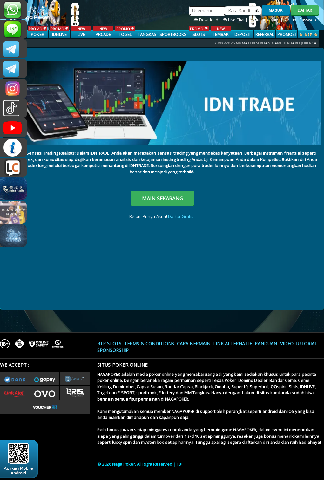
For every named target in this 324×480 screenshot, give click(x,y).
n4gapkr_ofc (13, 88)
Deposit (242, 34)
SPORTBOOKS (173, 34)
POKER (37, 31)
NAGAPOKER (108, 374)
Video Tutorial (298, 344)
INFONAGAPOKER (13, 147)
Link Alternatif (232, 344)
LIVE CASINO (81, 35)
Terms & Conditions (149, 344)
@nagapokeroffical (13, 108)
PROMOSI (286, 34)
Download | (207, 20)
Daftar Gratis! (181, 216)
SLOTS (198, 31)
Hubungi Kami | (267, 20)
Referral (264, 34)
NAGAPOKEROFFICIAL (13, 127)
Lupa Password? (302, 20)
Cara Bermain (193, 344)
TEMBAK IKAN (220, 35)
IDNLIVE (59, 31)
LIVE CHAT (13, 167)
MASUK (276, 10)
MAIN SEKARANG (162, 198)
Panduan (266, 344)
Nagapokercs (13, 68)
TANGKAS (147, 34)
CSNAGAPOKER (13, 48)
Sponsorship (113, 350)
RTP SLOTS (109, 344)
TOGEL (125, 31)
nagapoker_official (13, 29)
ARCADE (103, 31)
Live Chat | (236, 20)
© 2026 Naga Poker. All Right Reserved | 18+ (140, 464)
